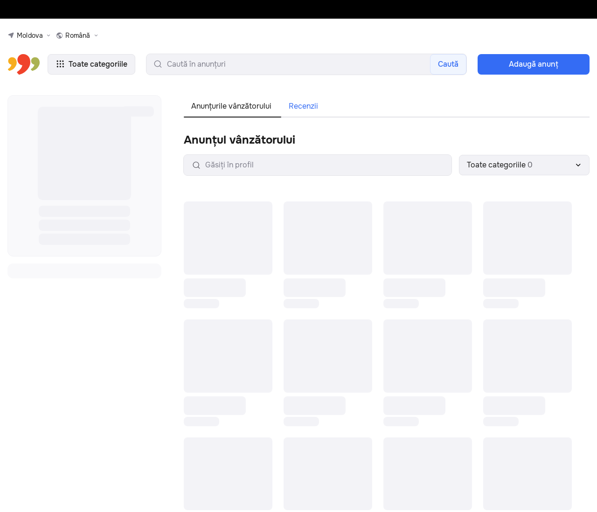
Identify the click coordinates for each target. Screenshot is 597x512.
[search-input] (306, 64)
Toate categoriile (91, 64)
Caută (448, 64)
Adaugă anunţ (533, 64)
